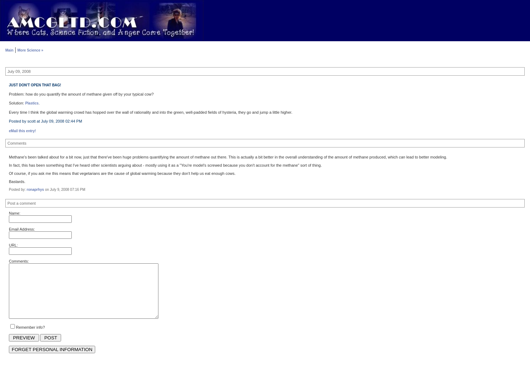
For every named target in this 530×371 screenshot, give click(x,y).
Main (9, 50)
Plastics (32, 103)
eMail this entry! (22, 131)
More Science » (30, 50)
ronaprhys (35, 190)
